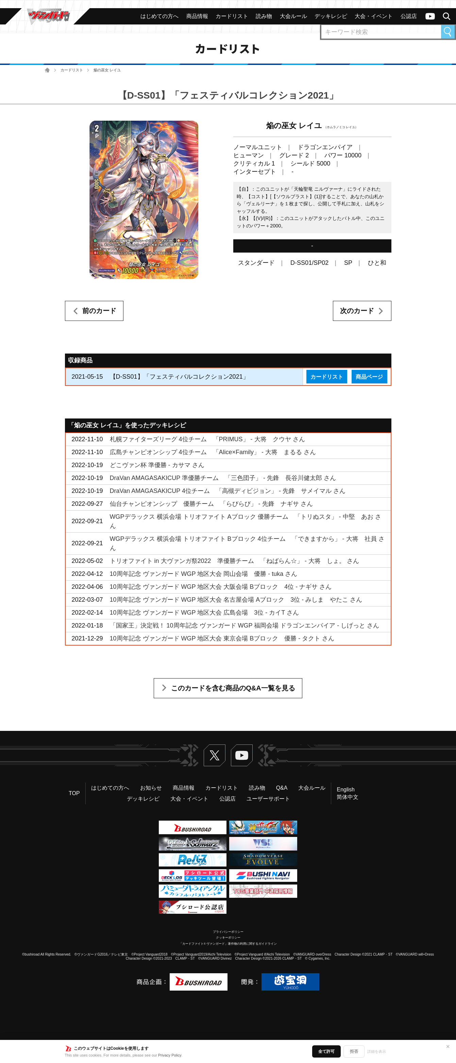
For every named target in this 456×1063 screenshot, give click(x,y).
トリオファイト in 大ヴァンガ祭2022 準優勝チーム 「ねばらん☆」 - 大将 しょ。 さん (234, 561)
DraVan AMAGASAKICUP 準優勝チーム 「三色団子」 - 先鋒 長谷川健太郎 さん (223, 478)
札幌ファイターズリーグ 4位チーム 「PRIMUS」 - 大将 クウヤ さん (207, 439)
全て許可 (326, 1051)
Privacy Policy (169, 1055)
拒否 (354, 1051)
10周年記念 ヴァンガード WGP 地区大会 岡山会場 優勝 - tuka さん (204, 573)
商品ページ (369, 377)
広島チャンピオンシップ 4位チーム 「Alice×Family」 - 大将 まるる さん (213, 452)
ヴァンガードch (430, 16)
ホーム (47, 70)
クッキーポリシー (228, 937)
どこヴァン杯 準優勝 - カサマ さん (157, 465)
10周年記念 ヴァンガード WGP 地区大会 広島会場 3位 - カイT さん (204, 612)
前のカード (99, 310)
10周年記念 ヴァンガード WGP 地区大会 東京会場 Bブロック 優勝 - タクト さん (222, 638)
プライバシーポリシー (228, 931)
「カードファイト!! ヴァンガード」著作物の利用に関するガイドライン (228, 943)
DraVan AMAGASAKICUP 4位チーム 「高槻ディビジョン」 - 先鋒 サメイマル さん (227, 490)
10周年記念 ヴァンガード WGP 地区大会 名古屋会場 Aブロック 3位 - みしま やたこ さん (236, 599)
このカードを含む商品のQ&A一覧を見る (233, 688)
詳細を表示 (376, 1051)
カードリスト (72, 70)
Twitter (214, 755)
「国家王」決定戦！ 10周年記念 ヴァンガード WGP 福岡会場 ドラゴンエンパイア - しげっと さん (244, 625)
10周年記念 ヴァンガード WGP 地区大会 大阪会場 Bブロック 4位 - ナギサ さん (221, 586)
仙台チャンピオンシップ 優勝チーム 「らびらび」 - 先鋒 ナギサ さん (211, 503)
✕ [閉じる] (448, 1046)
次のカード (357, 310)
